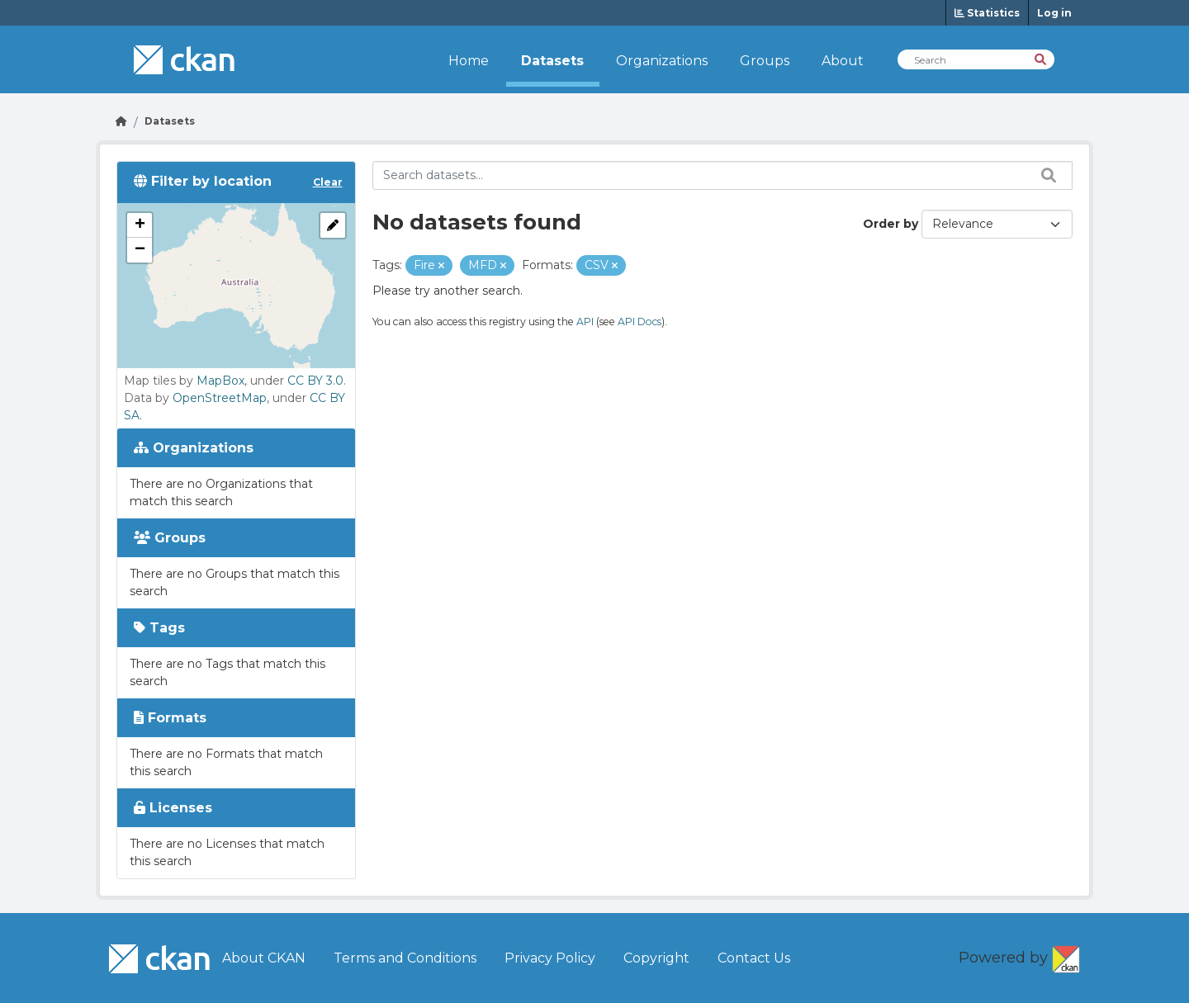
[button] (139, 225)
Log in (1054, 13)
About (843, 61)
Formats (170, 718)
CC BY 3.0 (315, 380)
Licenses (173, 808)
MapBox (220, 380)
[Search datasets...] (722, 175)
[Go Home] (121, 121)
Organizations (662, 61)
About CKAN (264, 958)
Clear (328, 182)
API (585, 321)
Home (468, 61)
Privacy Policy (549, 958)
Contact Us (754, 958)
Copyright (656, 958)
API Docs (639, 321)
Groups (764, 61)
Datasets (552, 61)
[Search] (1042, 58)
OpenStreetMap (220, 397)
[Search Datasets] (976, 59)
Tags (159, 628)
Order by (890, 223)
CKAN (1066, 956)
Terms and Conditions (405, 958)
